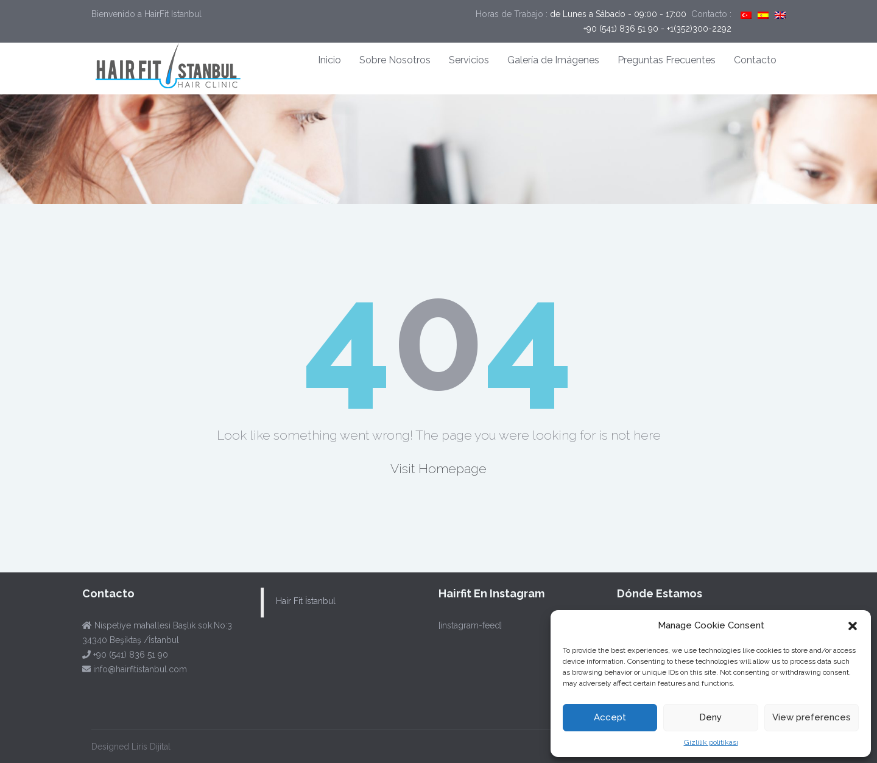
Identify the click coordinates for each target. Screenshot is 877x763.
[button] (853, 626)
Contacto (755, 60)
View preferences (811, 717)
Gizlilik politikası (711, 742)
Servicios (469, 60)
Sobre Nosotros (395, 60)
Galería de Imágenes (553, 60)
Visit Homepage (438, 468)
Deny (710, 717)
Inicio (329, 60)
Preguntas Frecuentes (667, 60)
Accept (610, 717)
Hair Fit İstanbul (303, 601)
